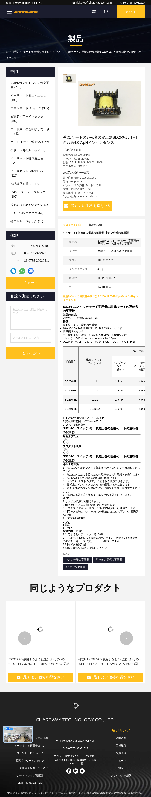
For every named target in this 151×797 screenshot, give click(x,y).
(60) (27, 213)
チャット (131, 11)
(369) (29, 108)
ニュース (121, 760)
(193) (28, 98)
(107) (27, 194)
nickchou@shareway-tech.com (92, 2)
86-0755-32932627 (132, 2)
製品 (16, 51)
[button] (24, 638)
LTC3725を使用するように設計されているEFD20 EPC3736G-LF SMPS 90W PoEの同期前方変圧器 (40, 662)
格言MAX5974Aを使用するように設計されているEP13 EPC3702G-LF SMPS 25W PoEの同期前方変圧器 (109, 662)
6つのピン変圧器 (75, 567)
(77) (25, 183)
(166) (29, 141)
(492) (26, 119)
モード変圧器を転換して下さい (41, 51)
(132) (27, 150)
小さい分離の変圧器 (77, 559)
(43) (29, 131)
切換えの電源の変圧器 (109, 559)
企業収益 (121, 738)
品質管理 (121, 753)
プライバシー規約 (121, 775)
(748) (29, 85)
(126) (26, 173)
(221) (26, 160)
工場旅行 (121, 745)
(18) (29, 204)
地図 (121, 768)
